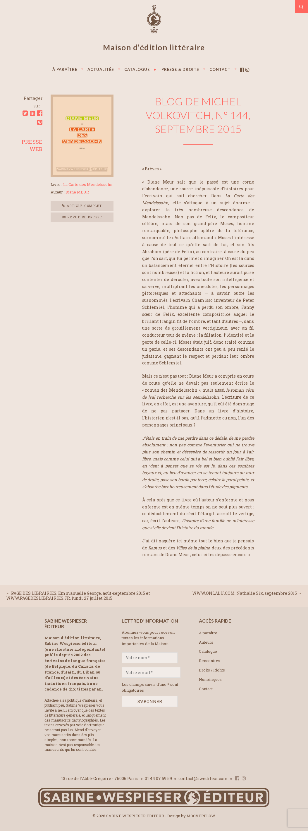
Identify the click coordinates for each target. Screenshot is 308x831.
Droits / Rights (212, 670)
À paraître (208, 632)
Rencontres (209, 660)
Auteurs (206, 642)
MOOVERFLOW (201, 815)
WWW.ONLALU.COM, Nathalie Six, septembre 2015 (244, 593)
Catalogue (208, 651)
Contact (206, 688)
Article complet (82, 205)
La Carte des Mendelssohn (87, 184)
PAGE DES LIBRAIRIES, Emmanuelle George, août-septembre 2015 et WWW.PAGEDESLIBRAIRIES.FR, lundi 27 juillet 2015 (78, 595)
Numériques (210, 679)
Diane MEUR (77, 192)
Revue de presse (82, 217)
